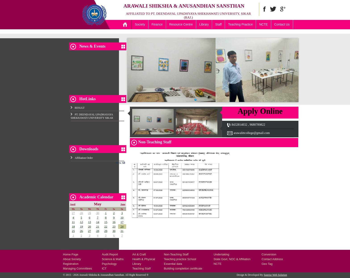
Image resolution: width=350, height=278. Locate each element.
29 (89, 213)
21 (97, 226)
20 (89, 226)
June (123, 204)
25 (73, 231)
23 (113, 226)
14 (97, 222)
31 (122, 231)
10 (122, 217)
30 (97, 213)
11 (73, 222)
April (72, 204)
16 (113, 222)
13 (89, 222)
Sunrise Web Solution (275, 274)
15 (105, 222)
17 (122, 222)
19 (81, 226)
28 (81, 213)
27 (73, 213)
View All (120, 162)
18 (73, 226)
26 (81, 231)
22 (105, 226)
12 (81, 222)
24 (122, 226)
